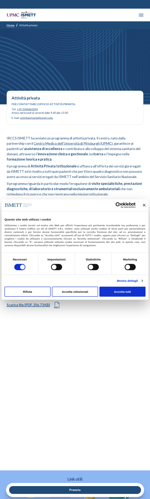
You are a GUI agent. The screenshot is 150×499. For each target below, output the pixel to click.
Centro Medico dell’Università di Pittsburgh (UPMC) (73, 143)
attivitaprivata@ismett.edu (36, 117)
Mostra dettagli (127, 280)
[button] (141, 15)
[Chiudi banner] (144, 205)
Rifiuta (27, 291)
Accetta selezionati (75, 291)
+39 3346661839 (27, 109)
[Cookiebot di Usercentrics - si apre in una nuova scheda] (118, 205)
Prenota (74, 490)
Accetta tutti (122, 291)
